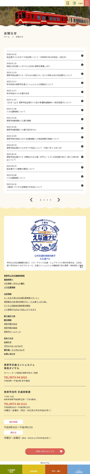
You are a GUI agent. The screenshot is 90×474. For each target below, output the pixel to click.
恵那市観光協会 (10, 323)
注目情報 (7, 294)
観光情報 (7, 320)
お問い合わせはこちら (45, 451)
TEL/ (15, 377)
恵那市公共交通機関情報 (14, 275)
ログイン (68, 3)
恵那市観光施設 (10, 327)
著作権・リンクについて (14, 349)
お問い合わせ (9, 353)
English (80, 3)
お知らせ (7, 342)
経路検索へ (8, 279)
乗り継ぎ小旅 (9, 316)
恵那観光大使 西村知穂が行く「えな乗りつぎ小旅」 (26, 301)
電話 (61, 3)
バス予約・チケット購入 (14, 283)
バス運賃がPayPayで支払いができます (20, 309)
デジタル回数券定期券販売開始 (17, 305)
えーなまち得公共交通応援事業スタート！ (22, 297)
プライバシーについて (13, 346)
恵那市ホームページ (12, 331)
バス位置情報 (9, 287)
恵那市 (7, 3)
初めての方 (74, 3)
